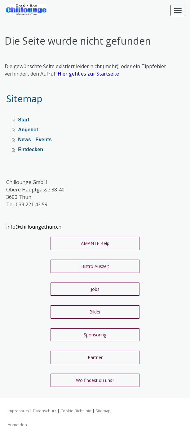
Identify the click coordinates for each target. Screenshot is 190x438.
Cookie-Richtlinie (75, 411)
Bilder (95, 312)
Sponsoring (95, 335)
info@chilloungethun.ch (33, 226)
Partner (95, 357)
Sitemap (103, 411)
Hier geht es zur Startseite (88, 73)
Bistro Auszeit (95, 266)
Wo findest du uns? (95, 380)
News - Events (34, 139)
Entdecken (30, 149)
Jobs (95, 289)
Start (23, 119)
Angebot (28, 129)
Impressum (18, 411)
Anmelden (17, 424)
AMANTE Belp (95, 243)
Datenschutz (44, 411)
